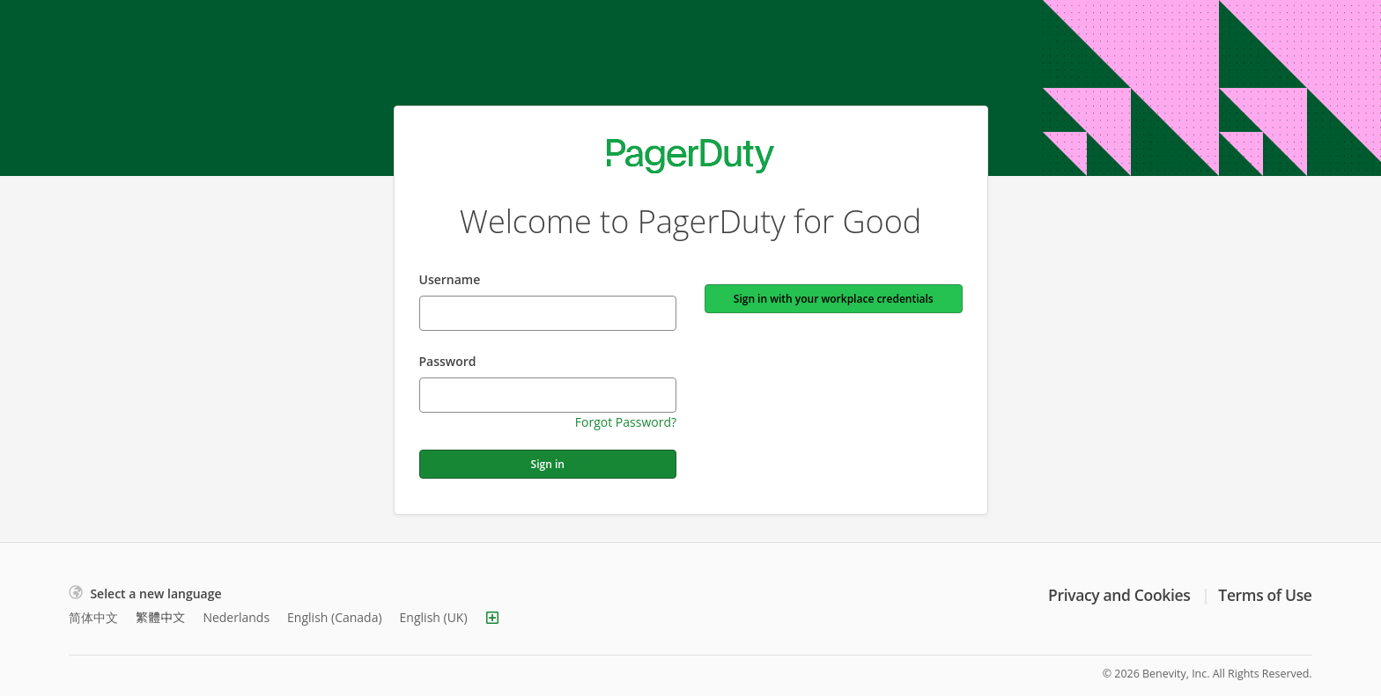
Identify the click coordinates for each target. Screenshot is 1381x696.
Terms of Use (1264, 594)
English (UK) (434, 617)
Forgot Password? (625, 422)
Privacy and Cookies (1119, 594)
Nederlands (236, 617)
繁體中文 (160, 617)
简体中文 (93, 617)
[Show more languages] (492, 618)
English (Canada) (334, 617)
